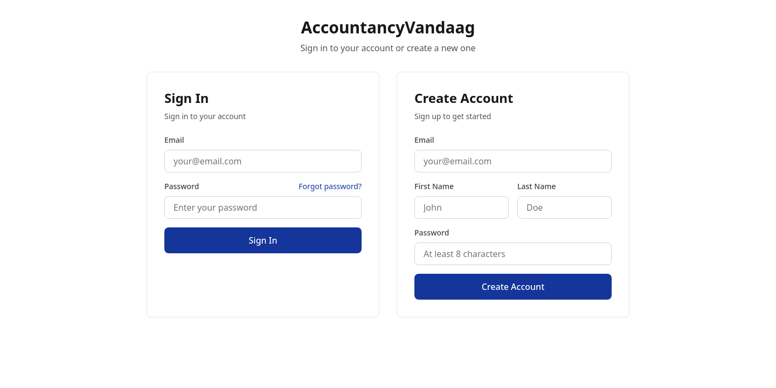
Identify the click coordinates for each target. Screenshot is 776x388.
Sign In (263, 240)
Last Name (536, 186)
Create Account (513, 287)
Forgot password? (330, 186)
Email (174, 140)
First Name (434, 186)
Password (181, 186)
